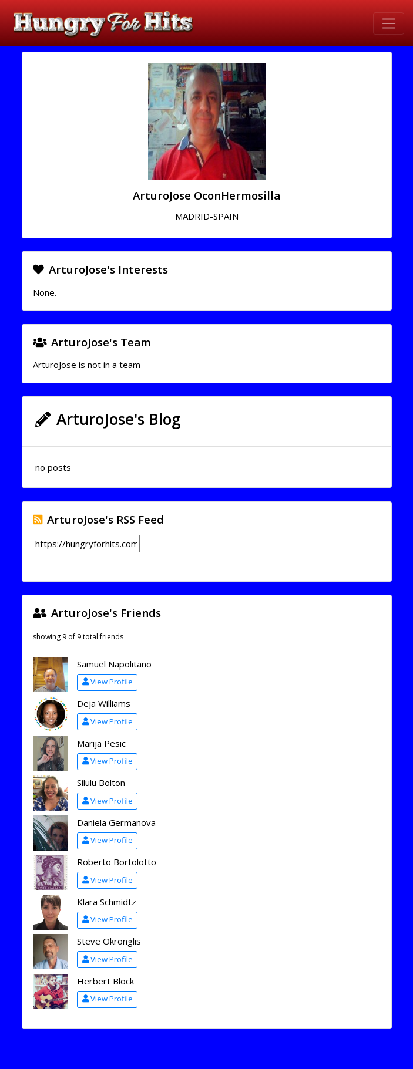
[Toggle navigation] (388, 23)
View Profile (107, 681)
